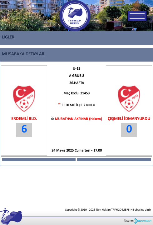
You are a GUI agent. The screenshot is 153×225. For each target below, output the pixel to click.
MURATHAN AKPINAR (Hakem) (78, 119)
